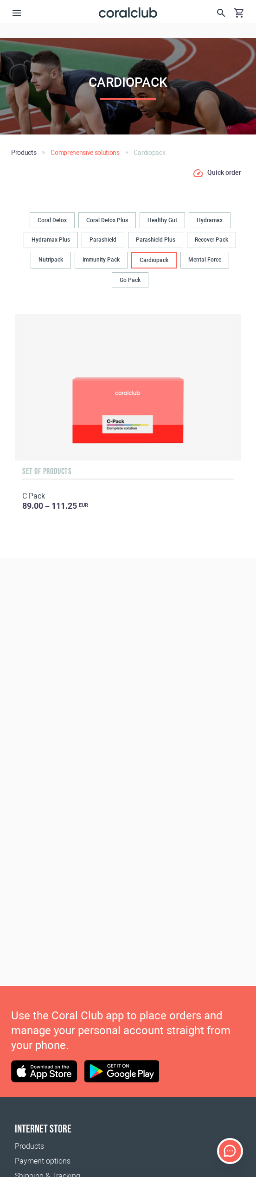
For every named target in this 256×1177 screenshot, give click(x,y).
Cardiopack (154, 260)
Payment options (42, 1161)
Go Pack (130, 280)
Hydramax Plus (51, 240)
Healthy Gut (162, 220)
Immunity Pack (101, 259)
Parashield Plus (155, 240)
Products (29, 1146)
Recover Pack (211, 240)
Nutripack (50, 259)
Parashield (103, 240)
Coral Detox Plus (107, 220)
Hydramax (210, 220)
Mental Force (204, 259)
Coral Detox (52, 220)
